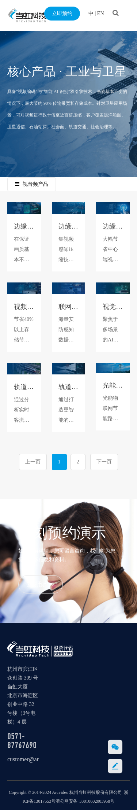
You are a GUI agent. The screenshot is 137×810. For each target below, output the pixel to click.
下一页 (104, 462)
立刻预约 (40, 584)
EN (100, 13)
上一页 (33, 462)
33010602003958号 (96, 801)
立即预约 (62, 13)
